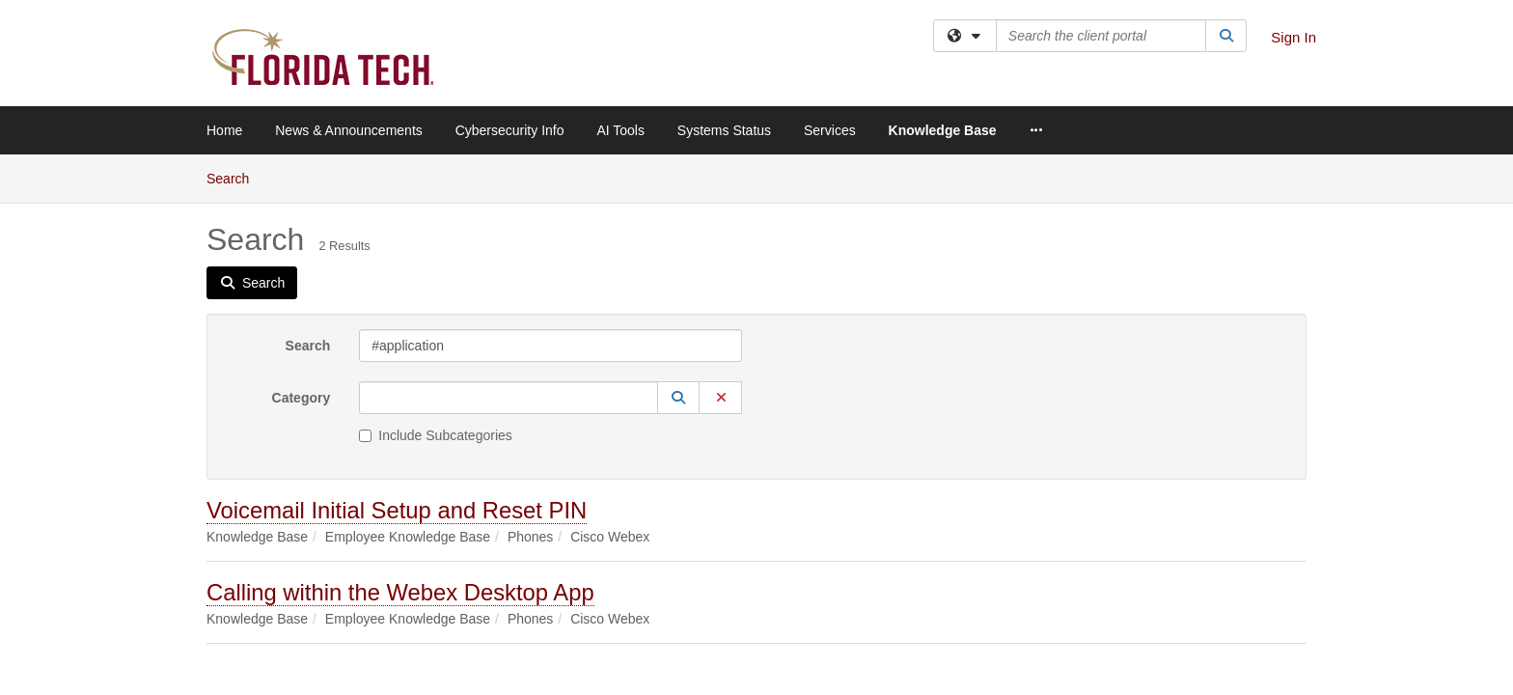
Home (224, 130)
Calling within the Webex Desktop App (400, 438)
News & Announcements (349, 130)
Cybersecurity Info (509, 130)
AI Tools (620, 130)
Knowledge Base (943, 130)
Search (308, 191)
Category (301, 243)
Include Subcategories (435, 281)
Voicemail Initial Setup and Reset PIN (396, 356)
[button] (678, 243)
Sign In (1293, 37)
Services (830, 130)
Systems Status (724, 130)
